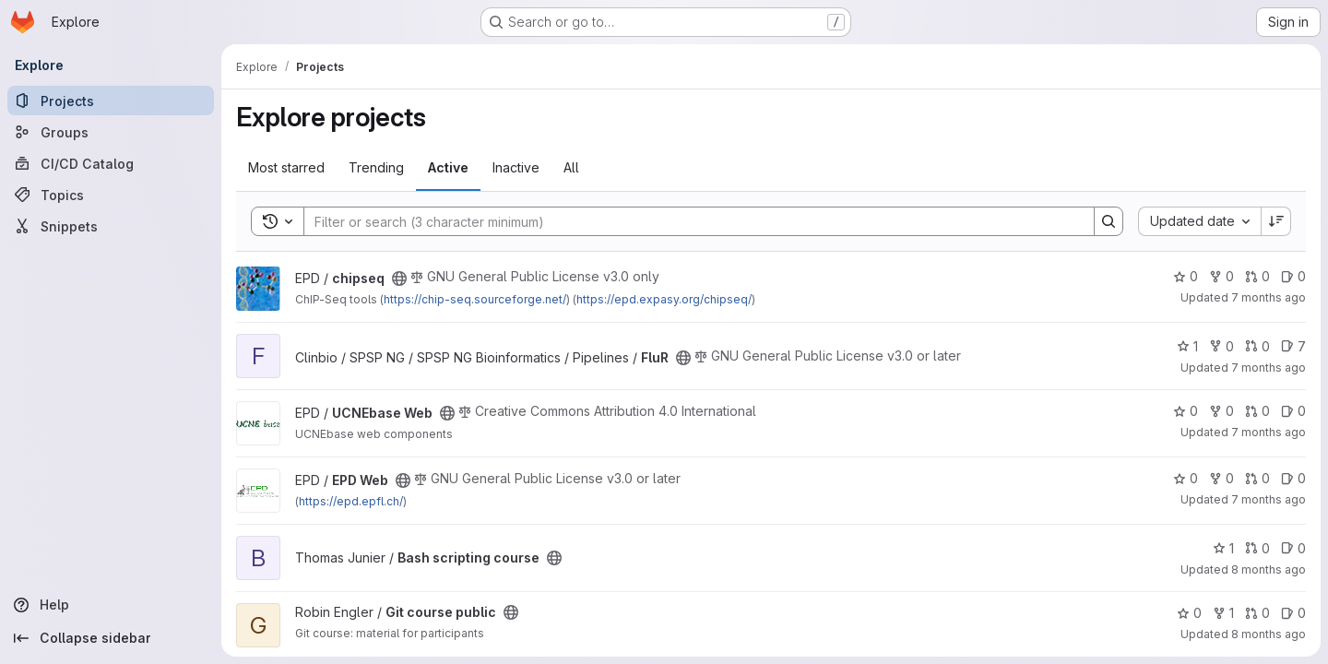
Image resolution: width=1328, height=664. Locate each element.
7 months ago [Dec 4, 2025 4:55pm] (1268, 432)
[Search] (689, 221)
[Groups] (110, 132)
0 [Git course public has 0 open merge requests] (1257, 613)
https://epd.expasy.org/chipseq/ (664, 299)
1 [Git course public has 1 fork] (1223, 613)
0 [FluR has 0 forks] (1221, 346)
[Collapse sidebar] (110, 638)
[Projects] (110, 100)
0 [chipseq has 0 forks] (1221, 276)
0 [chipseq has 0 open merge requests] (1257, 276)
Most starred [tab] (286, 167)
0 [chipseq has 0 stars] (1185, 276)
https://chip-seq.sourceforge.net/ (475, 299)
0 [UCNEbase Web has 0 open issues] (1293, 411)
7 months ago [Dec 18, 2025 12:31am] (1268, 367)
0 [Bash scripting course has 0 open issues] (1293, 548)
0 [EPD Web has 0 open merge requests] (1257, 478)
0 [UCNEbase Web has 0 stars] (1185, 411)
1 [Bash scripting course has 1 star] (1223, 548)
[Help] (110, 605)
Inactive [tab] (516, 167)
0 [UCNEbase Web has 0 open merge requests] (1257, 411)
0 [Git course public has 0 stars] (1189, 613)
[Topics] (110, 194)
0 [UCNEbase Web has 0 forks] (1221, 411)
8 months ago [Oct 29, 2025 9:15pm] (1268, 634)
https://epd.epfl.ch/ (351, 501)
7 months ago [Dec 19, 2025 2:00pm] (1268, 297)
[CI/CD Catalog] (110, 163)
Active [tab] (448, 167)
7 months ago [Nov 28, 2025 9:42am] (1268, 499)
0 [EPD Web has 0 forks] (1221, 478)
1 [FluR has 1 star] (1187, 346)
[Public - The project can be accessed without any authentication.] (399, 278)
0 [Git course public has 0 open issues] (1293, 613)
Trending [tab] (376, 167)
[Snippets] (110, 226)
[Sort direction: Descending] (1276, 221)
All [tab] (571, 167)
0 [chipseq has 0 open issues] (1293, 276)
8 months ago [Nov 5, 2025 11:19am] (1268, 569)
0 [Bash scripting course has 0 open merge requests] (1257, 548)
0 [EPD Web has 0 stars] (1185, 478)
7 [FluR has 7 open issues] (1293, 346)
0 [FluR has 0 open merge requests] (1257, 346)
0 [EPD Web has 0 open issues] (1293, 478)
